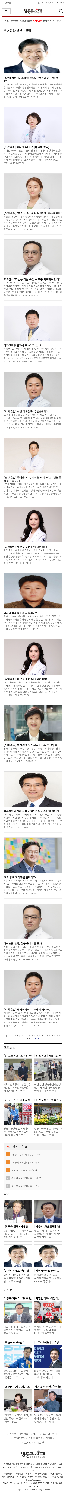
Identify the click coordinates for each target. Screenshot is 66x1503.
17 (49, 1036)
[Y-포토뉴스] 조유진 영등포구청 (18, 1055)
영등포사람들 (26, 20)
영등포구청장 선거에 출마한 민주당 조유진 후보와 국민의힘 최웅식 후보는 (17, 1131)
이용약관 (11, 1433)
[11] (17, 1036)
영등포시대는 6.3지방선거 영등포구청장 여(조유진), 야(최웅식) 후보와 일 (17, 1374)
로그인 (40, 2)
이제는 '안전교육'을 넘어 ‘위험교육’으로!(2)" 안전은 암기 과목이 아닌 (17, 1278)
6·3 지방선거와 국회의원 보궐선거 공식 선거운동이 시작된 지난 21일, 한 (18, 1234)
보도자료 (26, 1442)
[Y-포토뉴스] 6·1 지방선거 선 (17, 1099)
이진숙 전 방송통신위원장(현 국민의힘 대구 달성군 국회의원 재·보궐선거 (47, 1087)
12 (24, 1036)
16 (44, 1036)
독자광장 (56, 20)
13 (28, 1036)
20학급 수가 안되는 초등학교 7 (17, 1386)
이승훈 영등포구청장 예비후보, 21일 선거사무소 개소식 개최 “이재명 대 (48, 1374)
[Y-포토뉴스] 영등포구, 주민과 (48, 1099)
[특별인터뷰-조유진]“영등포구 (14, 1342)
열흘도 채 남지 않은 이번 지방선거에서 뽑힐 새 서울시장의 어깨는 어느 (47, 1234)
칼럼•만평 (37, 20)
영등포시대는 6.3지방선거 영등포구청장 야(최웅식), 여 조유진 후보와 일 (47, 1330)
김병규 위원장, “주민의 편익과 (47, 1386)
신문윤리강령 (18, 1438)
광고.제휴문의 (35, 1438)
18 (54, 1036)
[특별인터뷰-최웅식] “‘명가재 (46, 1298)
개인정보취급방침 (28, 1433)
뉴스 (6, 20)
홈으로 (8, 2)
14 (34, 1036)
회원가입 (49, 2)
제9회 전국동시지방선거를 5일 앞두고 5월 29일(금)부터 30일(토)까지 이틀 (17, 1087)
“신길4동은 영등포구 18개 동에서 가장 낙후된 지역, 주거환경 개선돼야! (47, 1418)
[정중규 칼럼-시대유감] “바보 (25, 1154)
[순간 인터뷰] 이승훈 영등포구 (46, 1342)
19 (59, 1036)
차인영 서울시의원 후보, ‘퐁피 (25, 1186)
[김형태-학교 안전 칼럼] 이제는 (16, 1270)
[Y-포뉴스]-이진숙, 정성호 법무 (47, 1055)
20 (29, 1039)
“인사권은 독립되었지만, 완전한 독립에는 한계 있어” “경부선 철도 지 (18, 1418)
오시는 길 (39, 1442)
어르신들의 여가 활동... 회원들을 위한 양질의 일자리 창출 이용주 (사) (17, 1330)
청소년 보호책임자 (49, 1433)
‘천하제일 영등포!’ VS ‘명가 (24, 1170)
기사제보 (60, 2)
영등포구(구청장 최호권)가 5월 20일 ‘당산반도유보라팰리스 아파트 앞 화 (47, 1131)
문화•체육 (47, 20)
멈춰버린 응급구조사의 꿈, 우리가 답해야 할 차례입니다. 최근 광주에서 (47, 1278)
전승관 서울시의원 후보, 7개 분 (26, 1178)
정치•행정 (14, 20)
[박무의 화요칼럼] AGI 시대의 (25, 1162)
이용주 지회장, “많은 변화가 (18, 1298)
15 (39, 1036)
